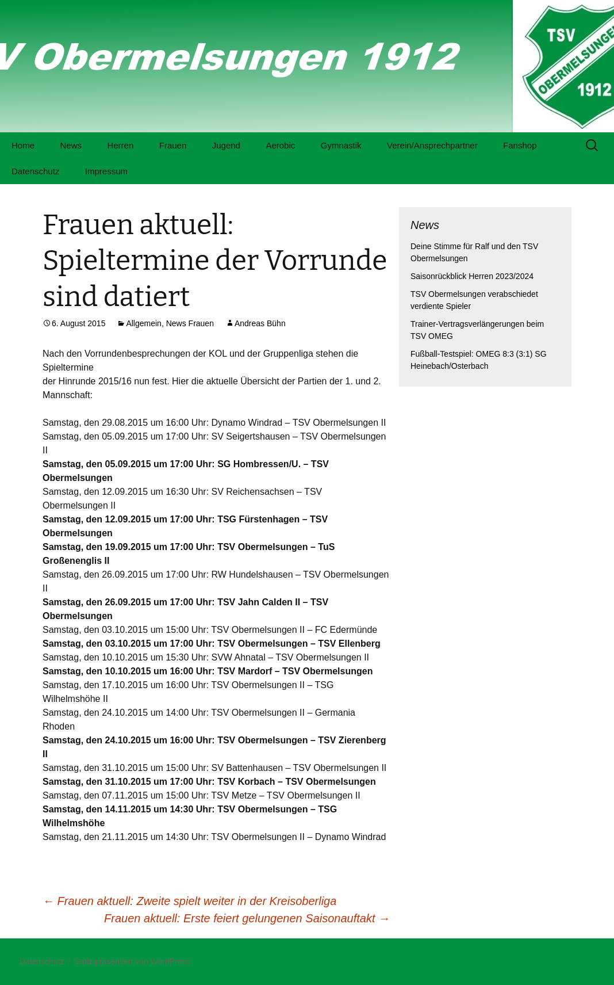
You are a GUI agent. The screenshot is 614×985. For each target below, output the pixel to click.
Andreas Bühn (260, 323)
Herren (120, 145)
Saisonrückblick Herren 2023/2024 (472, 276)
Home (22, 145)
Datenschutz (35, 171)
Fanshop (519, 145)
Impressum (106, 171)
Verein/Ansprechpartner (432, 145)
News (71, 145)
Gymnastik (341, 145)
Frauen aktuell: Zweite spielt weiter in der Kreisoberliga (189, 901)
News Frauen (190, 323)
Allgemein (143, 323)
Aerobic (280, 145)
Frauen (173, 145)
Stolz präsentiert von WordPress (132, 961)
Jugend (226, 145)
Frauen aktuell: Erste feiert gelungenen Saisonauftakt (247, 918)
